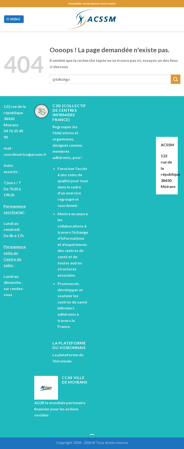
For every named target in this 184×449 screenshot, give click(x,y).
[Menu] (14, 19)
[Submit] (175, 79)
